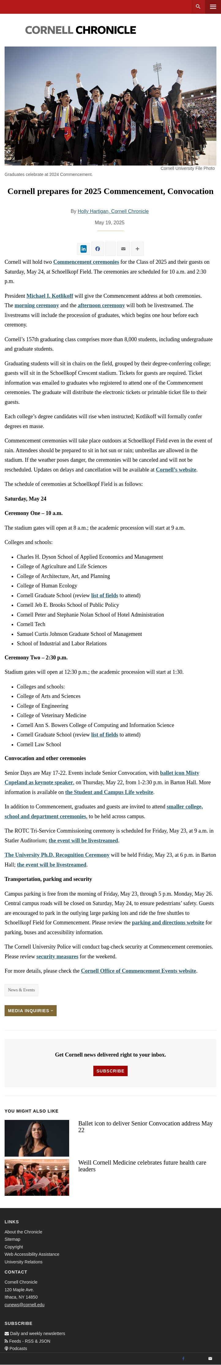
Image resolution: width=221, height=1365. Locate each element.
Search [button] (198, 7)
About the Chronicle (23, 1231)
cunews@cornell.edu (24, 1304)
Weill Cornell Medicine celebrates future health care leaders (142, 1166)
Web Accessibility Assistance (32, 1254)
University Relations (24, 1261)
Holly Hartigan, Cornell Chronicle (113, 211)
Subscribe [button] (110, 1071)
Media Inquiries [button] (30, 1010)
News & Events (21, 990)
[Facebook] (183, 1359)
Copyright (14, 1246)
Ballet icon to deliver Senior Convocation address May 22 (145, 1127)
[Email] (210, 1359)
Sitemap (12, 1239)
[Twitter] (197, 1359)
